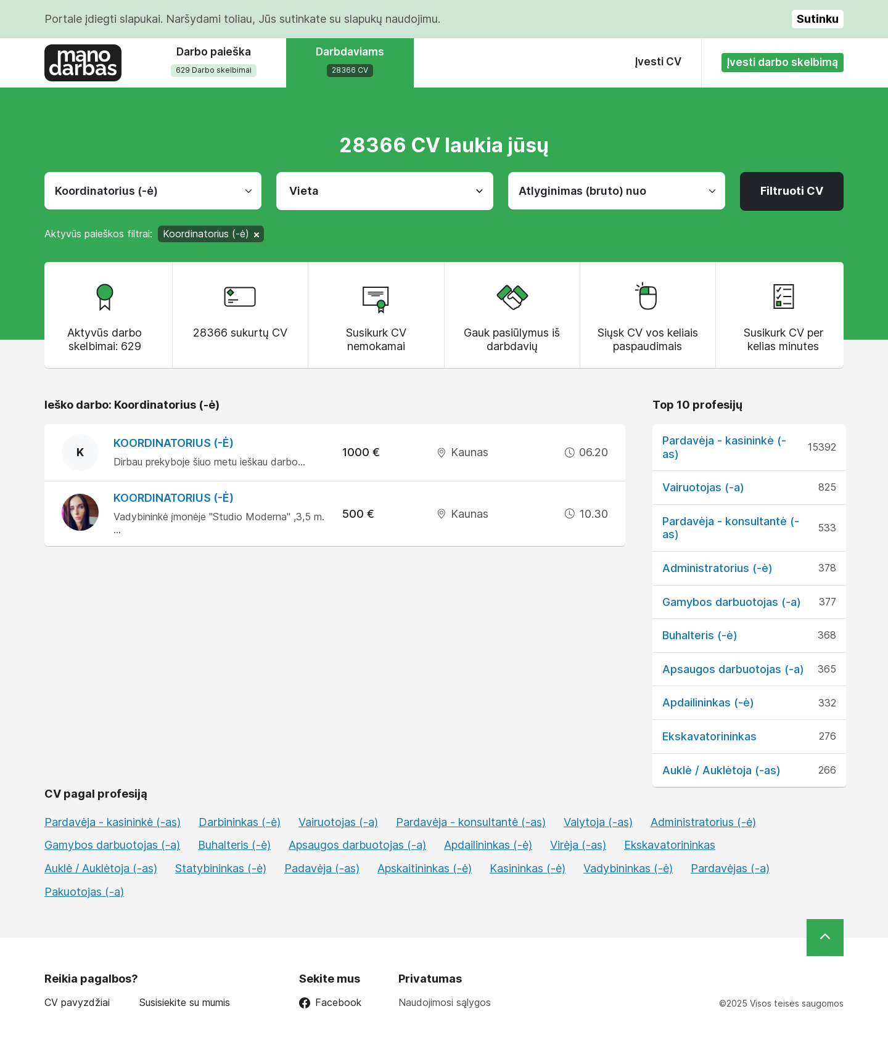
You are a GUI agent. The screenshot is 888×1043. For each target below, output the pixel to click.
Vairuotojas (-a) (703, 487)
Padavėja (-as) (322, 868)
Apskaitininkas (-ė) (424, 868)
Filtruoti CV (791, 190)
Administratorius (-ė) (717, 568)
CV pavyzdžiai (77, 1002)
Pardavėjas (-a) (730, 868)
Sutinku (818, 18)
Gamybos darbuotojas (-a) (731, 601)
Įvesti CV (658, 61)
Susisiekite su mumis (184, 1002)
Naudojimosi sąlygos (444, 1002)
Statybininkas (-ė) (220, 868)
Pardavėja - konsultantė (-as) (471, 822)
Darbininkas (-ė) (240, 822)
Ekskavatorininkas (709, 736)
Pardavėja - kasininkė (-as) (112, 822)
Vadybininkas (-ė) (628, 868)
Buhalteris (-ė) (700, 635)
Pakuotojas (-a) (84, 891)
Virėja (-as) (578, 844)
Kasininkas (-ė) (527, 868)
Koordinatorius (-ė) (173, 442)
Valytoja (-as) (598, 822)
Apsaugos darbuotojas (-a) (733, 669)
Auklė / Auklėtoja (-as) (721, 770)
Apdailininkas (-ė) (708, 702)
